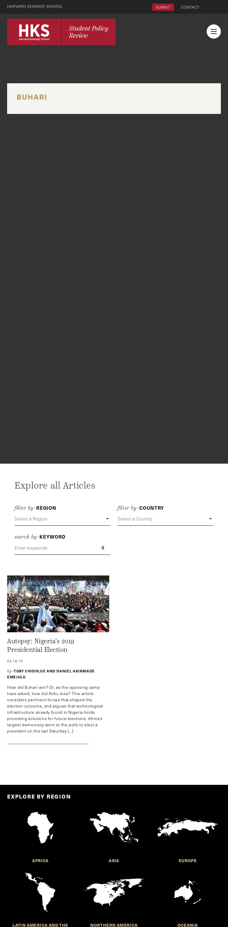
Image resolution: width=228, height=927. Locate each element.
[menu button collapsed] (214, 31)
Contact (190, 7)
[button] (62, 519)
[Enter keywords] (62, 548)
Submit (163, 7)
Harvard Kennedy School (35, 6)
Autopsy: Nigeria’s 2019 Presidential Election (40, 645)
